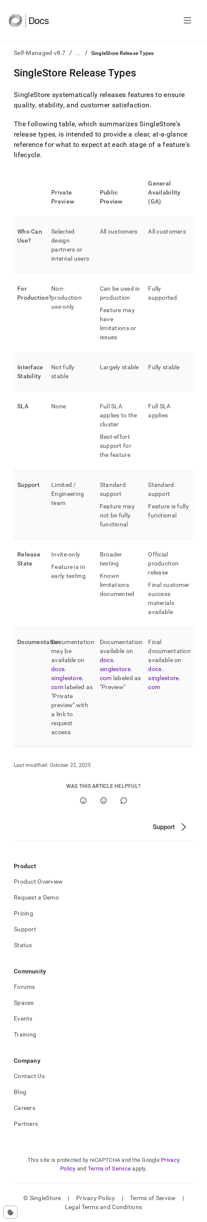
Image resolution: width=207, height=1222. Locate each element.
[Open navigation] (187, 20)
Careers (24, 1107)
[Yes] (83, 800)
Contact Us (29, 1076)
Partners (26, 1123)
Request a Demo (36, 897)
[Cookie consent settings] (10, 1212)
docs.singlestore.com (67, 678)
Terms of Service (109, 1168)
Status (23, 945)
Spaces (24, 1002)
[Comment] (124, 800)
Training (25, 1034)
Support (25, 929)
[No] (103, 800)
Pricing (23, 913)
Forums (24, 986)
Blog (20, 1091)
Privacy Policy (95, 1198)
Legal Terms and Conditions (103, 1207)
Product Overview (38, 881)
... (78, 52)
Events (23, 1018)
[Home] (29, 20)
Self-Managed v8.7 (40, 52)
